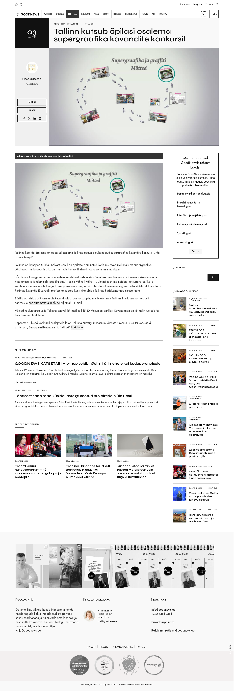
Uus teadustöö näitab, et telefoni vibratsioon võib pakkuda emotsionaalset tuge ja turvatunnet (136, 471)
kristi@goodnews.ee (107, 621)
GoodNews (28, 357)
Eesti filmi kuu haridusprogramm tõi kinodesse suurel (203, 475)
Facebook (185, 4)
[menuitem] (48, 14)
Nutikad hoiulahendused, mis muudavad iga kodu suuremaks (203, 310)
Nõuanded (194, 300)
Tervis (212, 325)
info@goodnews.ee (163, 609)
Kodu (56, 24)
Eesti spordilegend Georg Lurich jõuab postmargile (202, 453)
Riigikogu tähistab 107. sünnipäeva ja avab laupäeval (201, 518)
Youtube (209, 4)
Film (210, 466)
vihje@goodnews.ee (28, 630)
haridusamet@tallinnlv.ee (44, 303)
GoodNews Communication (141, 684)
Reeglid (104, 647)
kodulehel (77, 327)
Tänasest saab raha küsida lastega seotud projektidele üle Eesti (73, 396)
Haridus (74, 24)
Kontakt (141, 647)
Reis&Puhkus (195, 398)
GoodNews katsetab (45, 357)
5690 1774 (103, 617)
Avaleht (92, 647)
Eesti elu (65, 24)
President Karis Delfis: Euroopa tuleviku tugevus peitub (203, 496)
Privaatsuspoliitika (162, 622)
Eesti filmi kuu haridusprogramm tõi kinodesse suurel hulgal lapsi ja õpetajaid (38, 471)
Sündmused (194, 419)
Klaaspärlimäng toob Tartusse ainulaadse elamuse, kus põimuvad (203, 429)
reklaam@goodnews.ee (180, 630)
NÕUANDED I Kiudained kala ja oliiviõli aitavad (200, 358)
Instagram (197, 4)
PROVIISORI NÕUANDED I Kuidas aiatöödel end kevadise (203, 335)
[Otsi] (213, 277)
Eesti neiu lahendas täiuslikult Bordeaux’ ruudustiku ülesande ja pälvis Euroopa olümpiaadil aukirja (88, 471)
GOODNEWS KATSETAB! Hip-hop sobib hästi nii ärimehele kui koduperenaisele (87, 363)
